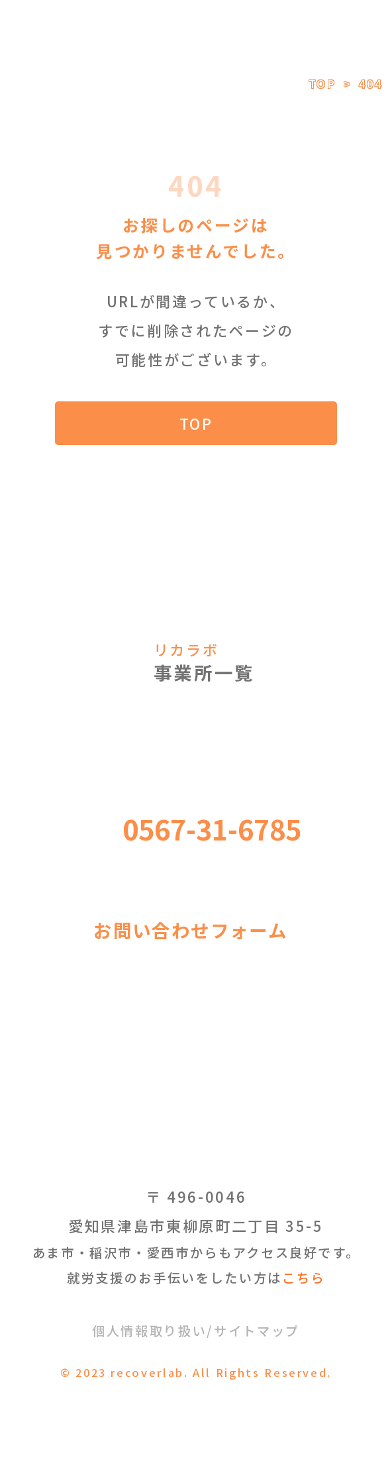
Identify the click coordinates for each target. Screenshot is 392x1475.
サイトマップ (257, 1330)
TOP (322, 83)
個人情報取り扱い (149, 1330)
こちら (303, 1277)
